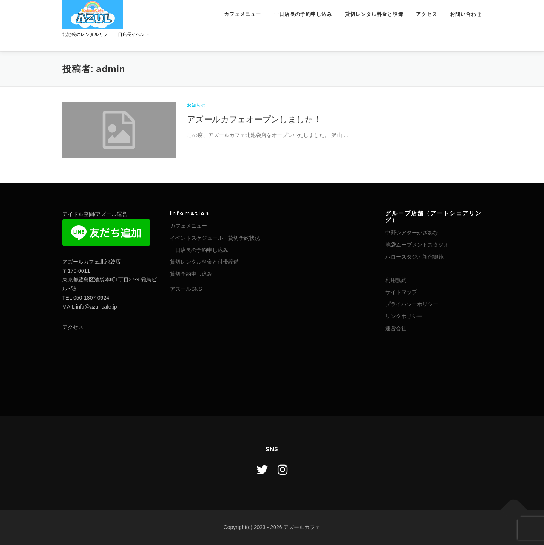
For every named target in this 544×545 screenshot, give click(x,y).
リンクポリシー (403, 316)
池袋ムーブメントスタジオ (417, 245)
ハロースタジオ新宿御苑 (414, 257)
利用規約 (395, 280)
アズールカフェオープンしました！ (254, 118)
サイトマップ (401, 292)
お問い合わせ (466, 14)
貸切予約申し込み (191, 274)
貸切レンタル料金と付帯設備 (204, 262)
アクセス (426, 14)
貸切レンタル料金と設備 (374, 14)
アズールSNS (186, 289)
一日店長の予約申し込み (303, 14)
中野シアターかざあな (411, 233)
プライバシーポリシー (411, 304)
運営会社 (395, 328)
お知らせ (196, 105)
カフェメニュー (242, 14)
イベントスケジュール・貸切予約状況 (215, 238)
